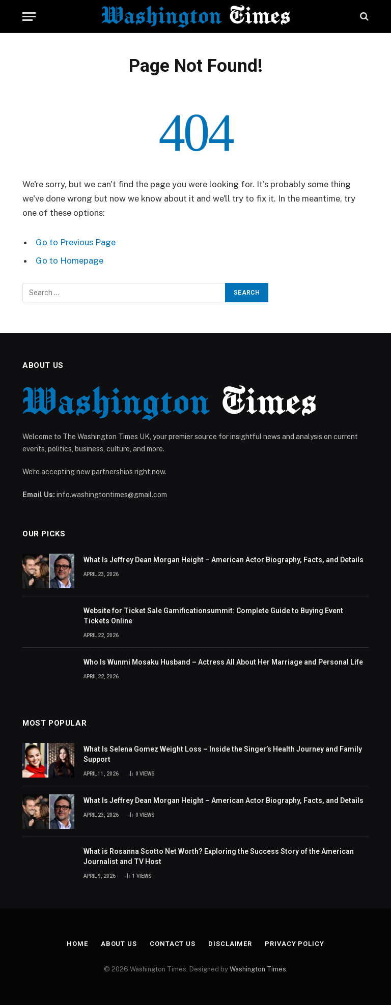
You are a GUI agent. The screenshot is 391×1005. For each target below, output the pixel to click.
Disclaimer (230, 943)
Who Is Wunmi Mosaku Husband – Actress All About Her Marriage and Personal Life (223, 662)
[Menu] (29, 16)
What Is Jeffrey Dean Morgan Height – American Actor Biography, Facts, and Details (223, 560)
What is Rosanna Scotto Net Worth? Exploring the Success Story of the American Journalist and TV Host (218, 856)
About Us (119, 943)
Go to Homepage (69, 260)
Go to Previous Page (76, 242)
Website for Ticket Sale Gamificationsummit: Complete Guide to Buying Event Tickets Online (213, 616)
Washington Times (258, 969)
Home (77, 943)
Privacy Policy (294, 943)
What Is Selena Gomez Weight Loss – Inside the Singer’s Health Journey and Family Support (222, 754)
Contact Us (173, 943)
